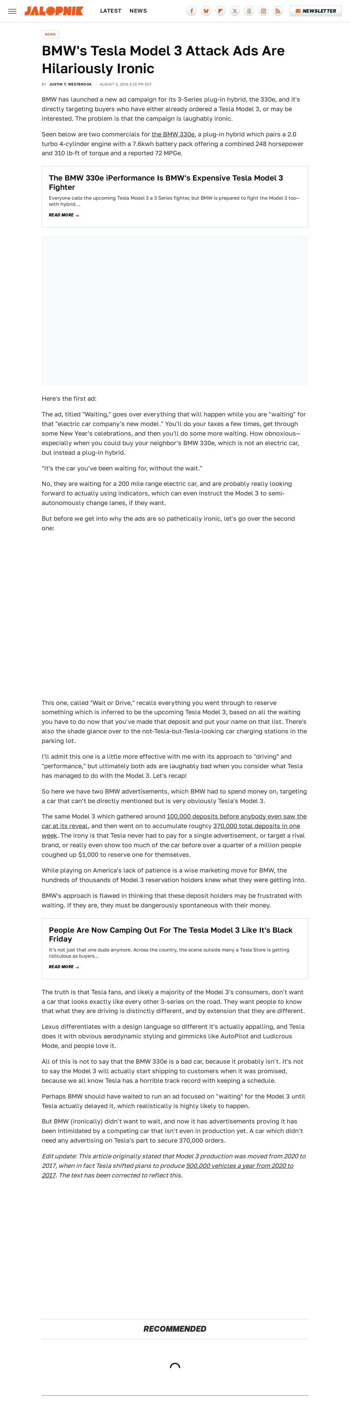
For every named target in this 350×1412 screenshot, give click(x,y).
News (138, 11)
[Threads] (249, 11)
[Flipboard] (220, 11)
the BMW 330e (173, 134)
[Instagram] (263, 11)
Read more (61, 215)
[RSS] (278, 11)
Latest (110, 11)
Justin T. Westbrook (70, 84)
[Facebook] (192, 11)
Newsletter (316, 11)
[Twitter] (235, 11)
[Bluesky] (206, 11)
